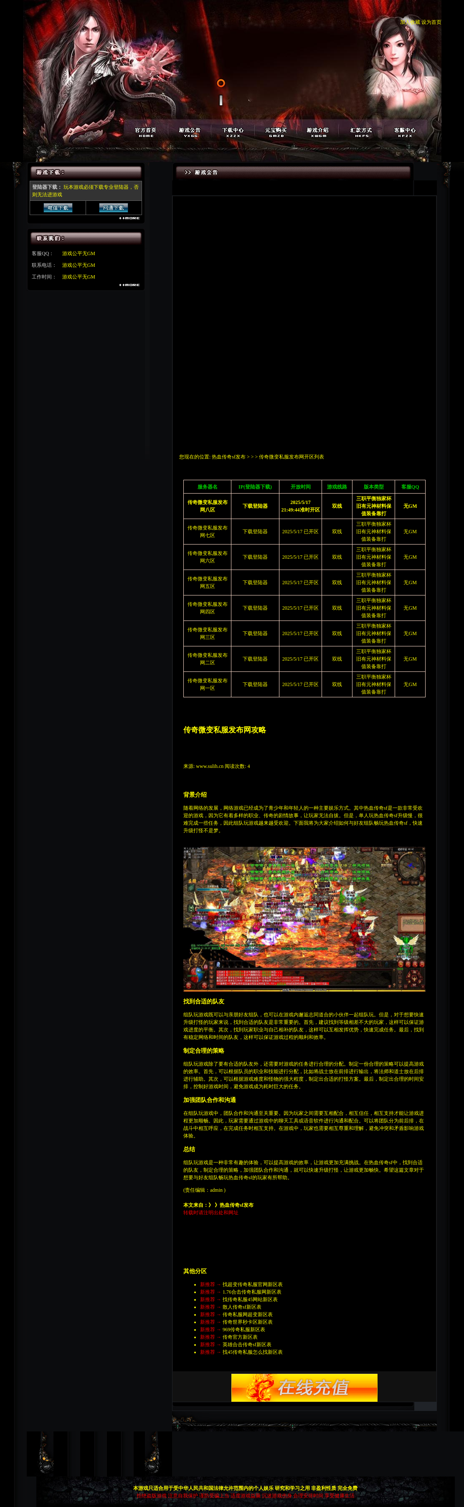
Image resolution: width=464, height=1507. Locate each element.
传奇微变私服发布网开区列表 (291, 457)
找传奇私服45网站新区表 (250, 1299)
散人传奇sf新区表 (242, 1307)
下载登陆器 (255, 531)
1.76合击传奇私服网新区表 (252, 1292)
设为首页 (431, 22)
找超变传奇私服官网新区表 (253, 1284)
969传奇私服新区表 (244, 1329)
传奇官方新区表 (240, 1337)
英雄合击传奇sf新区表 (247, 1344)
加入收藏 (410, 22)
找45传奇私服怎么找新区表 (253, 1352)
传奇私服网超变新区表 (248, 1314)
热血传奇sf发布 (229, 457)
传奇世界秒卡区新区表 (248, 1322)
